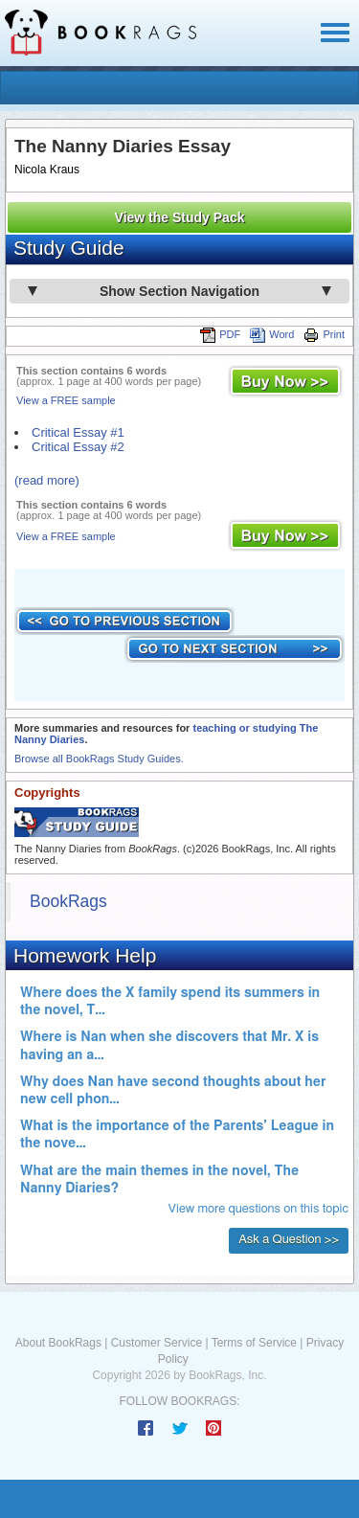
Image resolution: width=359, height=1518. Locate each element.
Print (324, 334)
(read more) (46, 480)
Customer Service (156, 1342)
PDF (220, 334)
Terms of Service (254, 1342)
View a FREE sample (66, 400)
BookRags (68, 901)
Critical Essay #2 (78, 447)
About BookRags (58, 1342)
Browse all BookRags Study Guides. (99, 758)
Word (272, 334)
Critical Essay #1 (78, 432)
